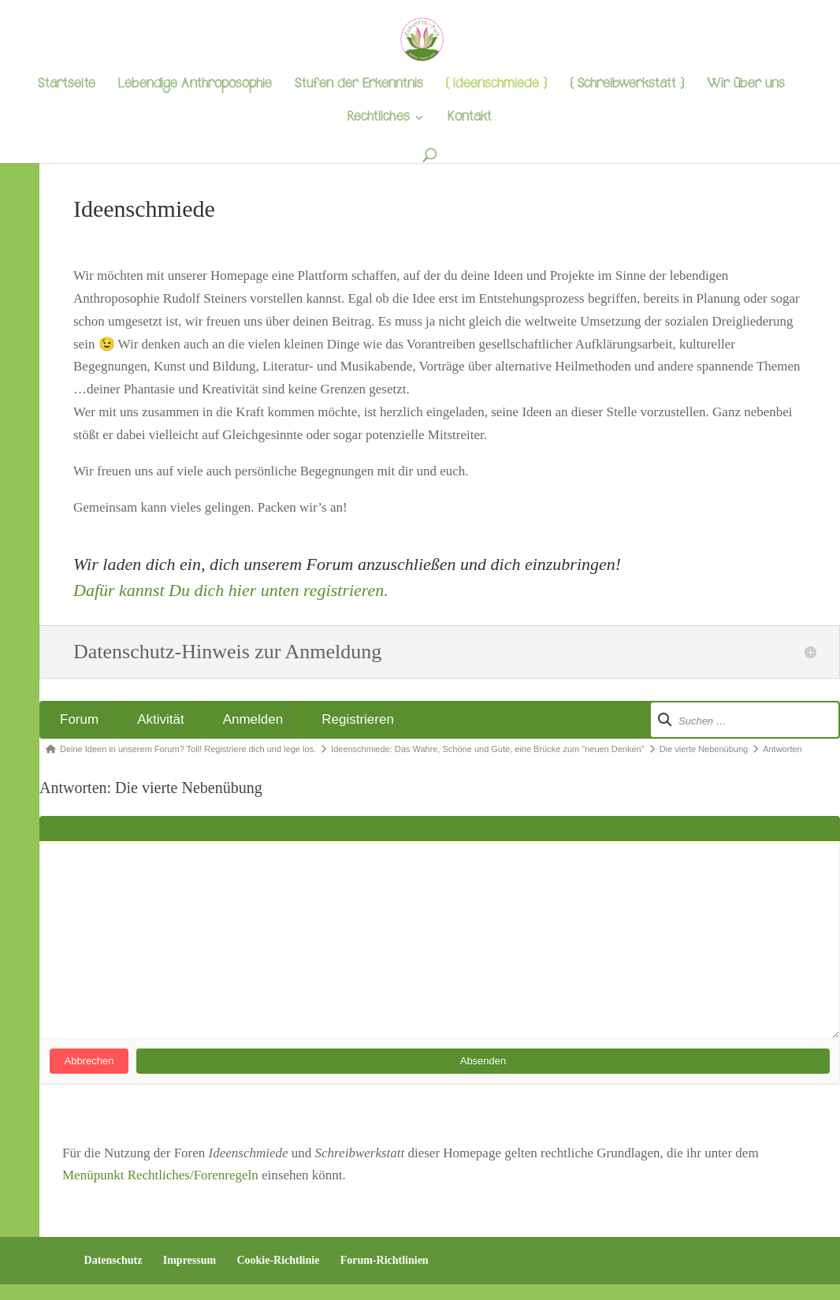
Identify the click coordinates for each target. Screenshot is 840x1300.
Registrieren (358, 719)
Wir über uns (745, 86)
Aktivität (160, 719)
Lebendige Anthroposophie (195, 86)
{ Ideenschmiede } (496, 86)
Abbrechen (89, 1061)
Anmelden (253, 719)
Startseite (66, 86)
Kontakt (470, 119)
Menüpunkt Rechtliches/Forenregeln (160, 1175)
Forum (79, 719)
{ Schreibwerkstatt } (627, 86)
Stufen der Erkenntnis (358, 86)
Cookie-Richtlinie (277, 1260)
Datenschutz (113, 1260)
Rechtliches (378, 119)
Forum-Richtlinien (384, 1260)
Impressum (189, 1260)
